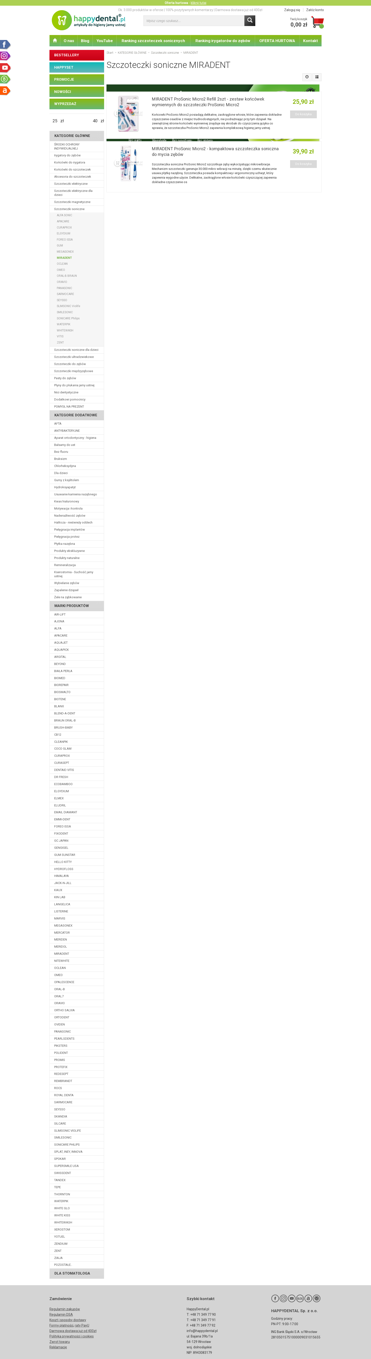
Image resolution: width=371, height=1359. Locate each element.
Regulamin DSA (61, 1314)
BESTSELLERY (66, 55)
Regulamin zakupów (64, 1309)
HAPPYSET (63, 67)
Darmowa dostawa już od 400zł (73, 1331)
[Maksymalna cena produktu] (95, 121)
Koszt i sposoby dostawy (67, 1320)
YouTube (105, 40)
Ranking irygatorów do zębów (222, 40)
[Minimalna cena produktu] (54, 121)
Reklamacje (58, 1347)
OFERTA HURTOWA (277, 40)
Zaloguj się (292, 10)
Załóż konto (315, 10)
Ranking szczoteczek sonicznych (153, 40)
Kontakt (310, 40)
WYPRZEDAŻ (65, 104)
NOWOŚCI (62, 92)
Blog (85, 40)
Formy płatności (61, 1325)
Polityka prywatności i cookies (71, 1336)
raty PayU (82, 1325)
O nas (69, 40)
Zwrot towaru (59, 1342)
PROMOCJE (64, 79)
